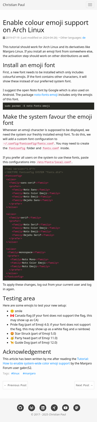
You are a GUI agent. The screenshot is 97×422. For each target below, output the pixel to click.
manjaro (30, 373)
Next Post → (84, 385)
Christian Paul (14, 4)
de (84, 37)
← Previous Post (15, 385)
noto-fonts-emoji (46, 95)
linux (16, 373)
